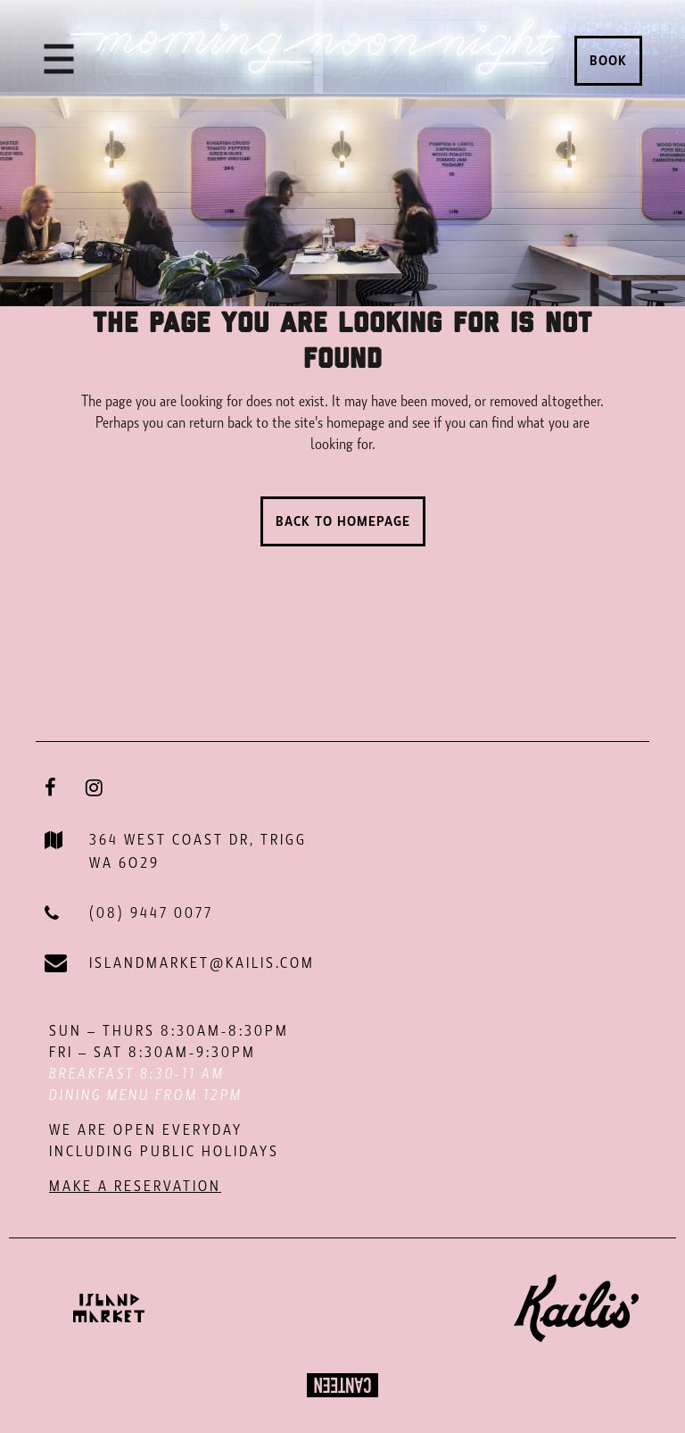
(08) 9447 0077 (151, 912)
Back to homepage (343, 521)
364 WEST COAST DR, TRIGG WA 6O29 (198, 851)
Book (608, 61)
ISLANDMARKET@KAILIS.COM (202, 962)
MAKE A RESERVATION (135, 1186)
